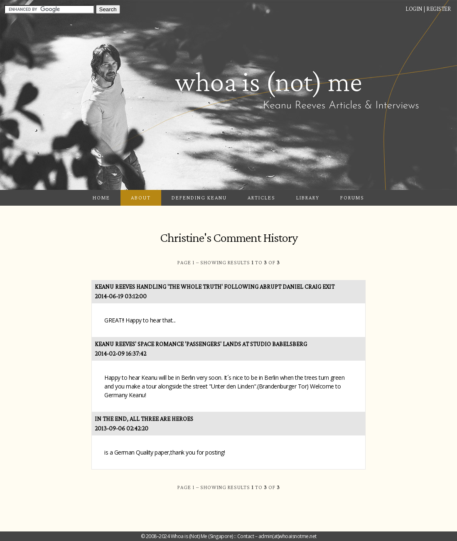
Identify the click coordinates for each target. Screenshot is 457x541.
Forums (352, 197)
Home (101, 197)
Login (414, 8)
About (141, 197)
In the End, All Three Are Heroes (144, 419)
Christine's (185, 237)
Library (307, 197)
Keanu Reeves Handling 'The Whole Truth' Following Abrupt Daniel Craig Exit (214, 286)
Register (438, 8)
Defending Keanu (199, 197)
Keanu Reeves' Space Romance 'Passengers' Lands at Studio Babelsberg (201, 344)
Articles (261, 197)
